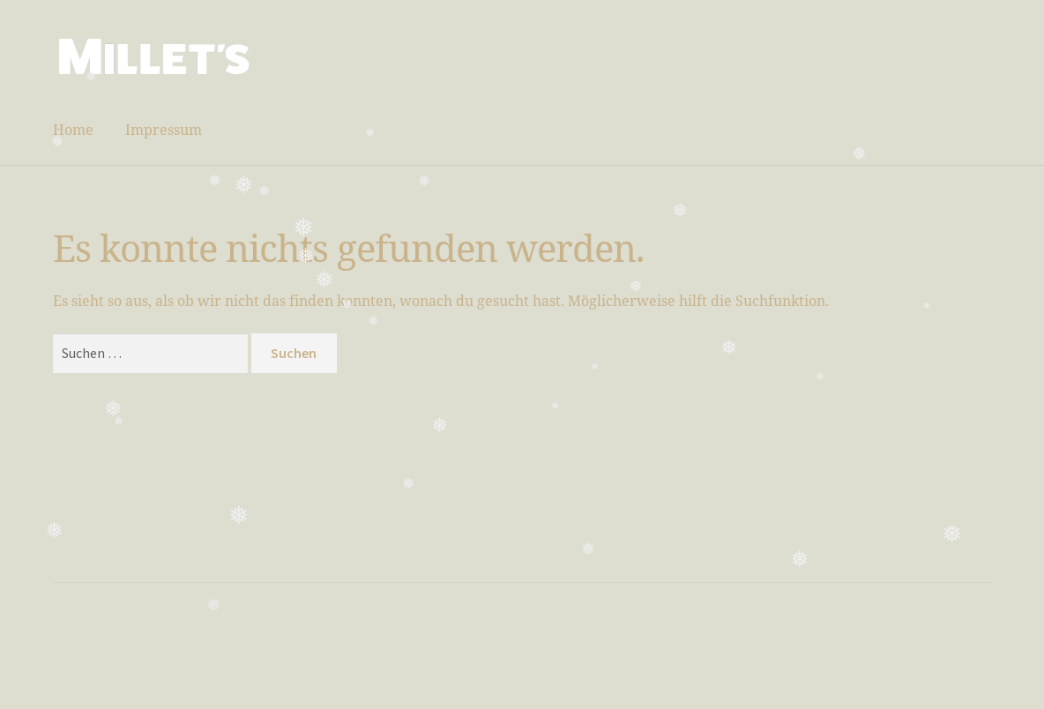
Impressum (163, 129)
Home (73, 129)
